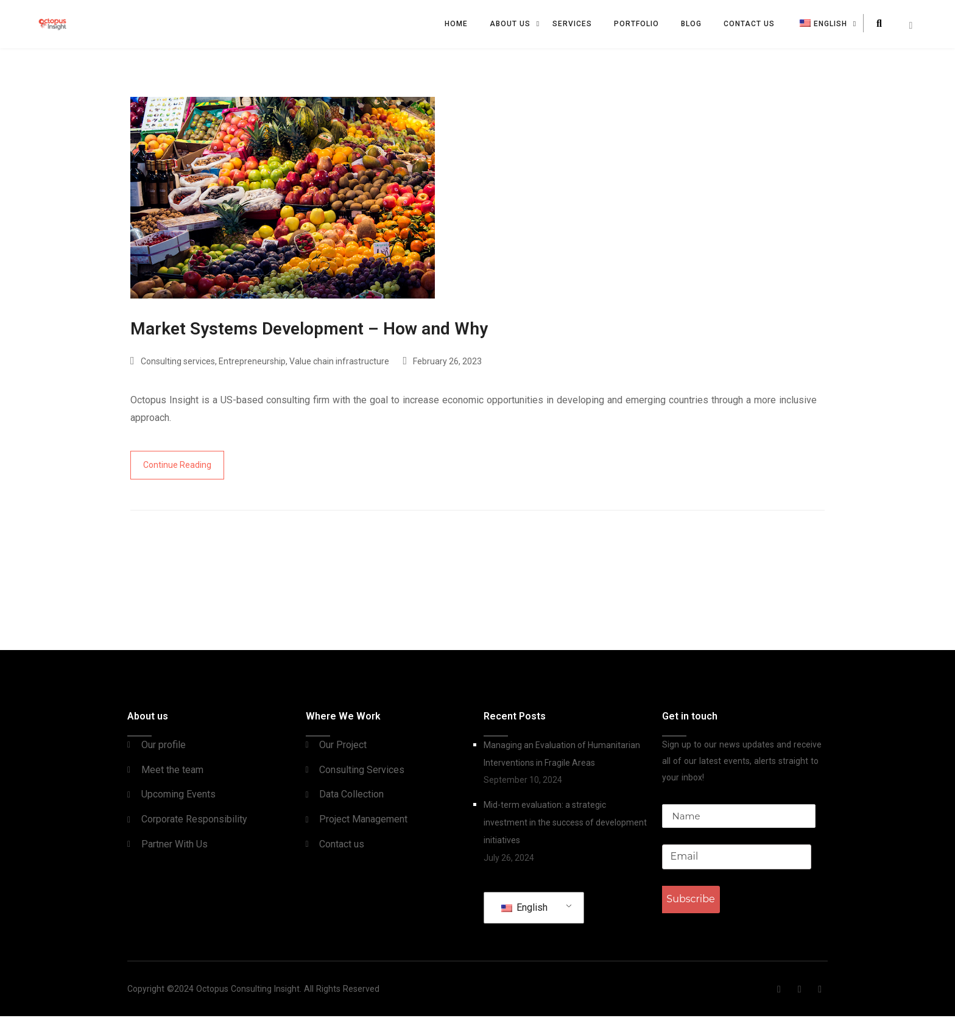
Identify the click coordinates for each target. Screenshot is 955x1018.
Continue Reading (177, 467)
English (524, 909)
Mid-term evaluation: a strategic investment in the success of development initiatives (565, 824)
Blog (691, 23)
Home (456, 23)
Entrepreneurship (252, 363)
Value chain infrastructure (339, 363)
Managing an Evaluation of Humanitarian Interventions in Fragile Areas (562, 755)
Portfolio (636, 23)
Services (572, 23)
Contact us (749, 23)
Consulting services (178, 363)
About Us (510, 23)
